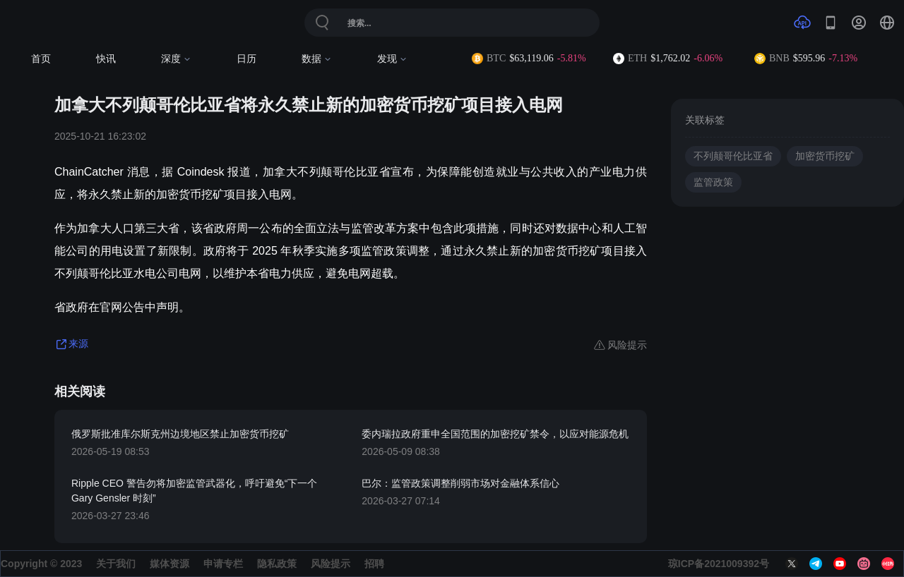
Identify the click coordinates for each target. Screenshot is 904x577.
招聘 (374, 563)
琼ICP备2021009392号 (718, 563)
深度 (176, 59)
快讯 (106, 59)
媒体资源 (169, 563)
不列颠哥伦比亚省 (733, 156)
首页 (41, 59)
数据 (317, 59)
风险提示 (330, 563)
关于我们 (116, 563)
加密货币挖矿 (825, 156)
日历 (246, 59)
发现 (392, 59)
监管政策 (713, 182)
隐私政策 (277, 563)
